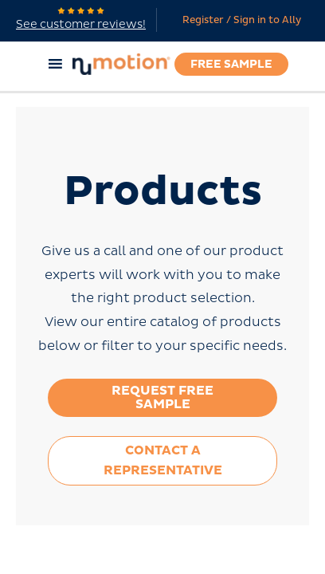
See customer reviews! (81, 19)
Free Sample (231, 64)
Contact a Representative (163, 460)
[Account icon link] (237, 20)
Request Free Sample (162, 397)
